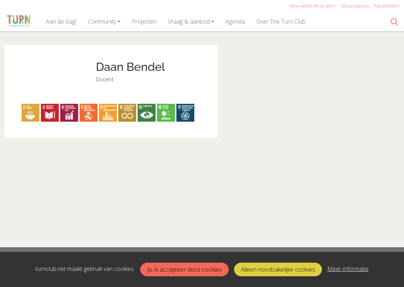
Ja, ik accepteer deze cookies (184, 269)
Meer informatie (348, 269)
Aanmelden (387, 6)
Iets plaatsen (355, 6)
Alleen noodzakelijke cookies (278, 269)
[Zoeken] (394, 21)
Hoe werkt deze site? (313, 6)
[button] (61, 21)
